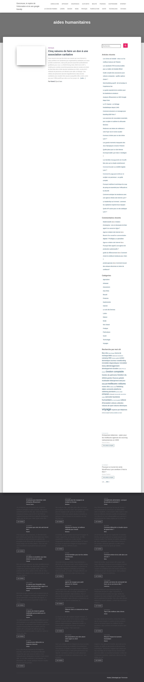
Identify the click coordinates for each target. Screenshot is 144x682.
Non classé (106, 324)
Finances (103, 4)
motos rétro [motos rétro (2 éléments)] (106, 386)
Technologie (113, 9)
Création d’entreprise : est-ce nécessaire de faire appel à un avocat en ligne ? (115, 225)
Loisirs (62, 9)
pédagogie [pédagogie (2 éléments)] (105, 394)
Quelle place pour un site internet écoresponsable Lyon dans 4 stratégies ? (115, 153)
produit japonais (108, 263)
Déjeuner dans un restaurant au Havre (76, 609)
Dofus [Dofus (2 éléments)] (104, 366)
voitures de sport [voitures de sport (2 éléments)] (107, 405)
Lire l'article (20, 521)
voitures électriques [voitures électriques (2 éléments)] (120, 405)
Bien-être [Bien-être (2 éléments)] (105, 353)
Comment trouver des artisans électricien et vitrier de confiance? (115, 266)
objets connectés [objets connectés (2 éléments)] (108, 389)
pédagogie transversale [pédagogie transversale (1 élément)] (115, 394)
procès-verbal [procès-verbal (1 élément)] (119, 391)
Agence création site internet (111, 232)
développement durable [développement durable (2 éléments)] (110, 368)
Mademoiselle (107, 222)
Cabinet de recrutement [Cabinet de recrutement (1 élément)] (117, 355)
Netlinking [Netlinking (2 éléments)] (119, 386)
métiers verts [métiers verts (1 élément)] (113, 386)
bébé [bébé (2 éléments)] (110, 355)
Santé (104, 9)
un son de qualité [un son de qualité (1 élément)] (116, 400)
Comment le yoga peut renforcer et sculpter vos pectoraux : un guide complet (113, 177)
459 (107, 482)
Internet (123, 4)
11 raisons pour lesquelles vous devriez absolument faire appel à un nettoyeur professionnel (37, 586)
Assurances (75, 4)
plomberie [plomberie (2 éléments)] (112, 391)
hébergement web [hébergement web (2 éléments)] (116, 380)
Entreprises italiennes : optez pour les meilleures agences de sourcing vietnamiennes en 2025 (114, 437)
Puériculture (94, 9)
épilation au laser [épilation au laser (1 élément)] (118, 412)
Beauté (94, 4)
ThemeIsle (124, 677)
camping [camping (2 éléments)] (105, 358)
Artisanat (65, 4)
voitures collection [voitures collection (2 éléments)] (117, 403)
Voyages (123, 9)
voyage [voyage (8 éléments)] (106, 409)
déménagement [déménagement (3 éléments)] (112, 366)
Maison (69, 9)
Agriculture (55, 4)
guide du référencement (110, 252)
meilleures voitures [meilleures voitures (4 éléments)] (117, 383)
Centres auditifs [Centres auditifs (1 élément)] (115, 358)
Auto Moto (85, 4)
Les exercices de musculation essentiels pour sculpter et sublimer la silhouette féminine (115, 121)
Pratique (84, 9)
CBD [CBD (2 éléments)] (109, 358)
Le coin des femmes (50, 9)
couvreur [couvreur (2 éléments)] (113, 360)
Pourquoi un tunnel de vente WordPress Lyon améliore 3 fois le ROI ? (114, 469)
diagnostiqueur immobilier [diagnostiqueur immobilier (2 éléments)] (118, 363)
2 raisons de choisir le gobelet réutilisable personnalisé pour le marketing (35, 613)
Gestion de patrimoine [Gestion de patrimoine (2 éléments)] (109, 375)
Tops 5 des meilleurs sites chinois (114, 611)
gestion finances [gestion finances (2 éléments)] (112, 378)
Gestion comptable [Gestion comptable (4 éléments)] (115, 371)
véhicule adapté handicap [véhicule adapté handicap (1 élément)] (108, 412)
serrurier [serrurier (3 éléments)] (108, 397)
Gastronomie (112, 4)
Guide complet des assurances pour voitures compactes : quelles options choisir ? (114, 76)
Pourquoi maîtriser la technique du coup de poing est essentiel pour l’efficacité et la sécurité (115, 187)
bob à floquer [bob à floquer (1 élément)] (112, 353)
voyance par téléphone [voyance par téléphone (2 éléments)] (119, 410)
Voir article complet (108, 445)
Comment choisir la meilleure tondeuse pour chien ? (115, 256)
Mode (76, 9)
